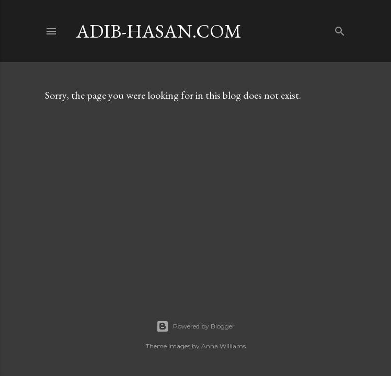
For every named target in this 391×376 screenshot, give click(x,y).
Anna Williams (223, 346)
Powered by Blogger (195, 326)
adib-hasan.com (159, 31)
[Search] (340, 29)
